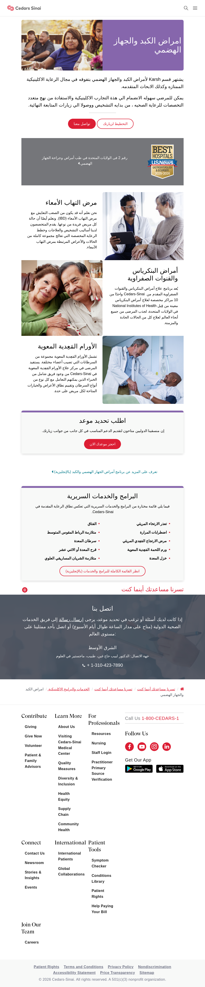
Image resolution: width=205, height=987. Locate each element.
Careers (32, 942)
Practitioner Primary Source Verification (102, 771)
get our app (138, 759)
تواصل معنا (82, 124)
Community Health (68, 827)
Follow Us (136, 733)
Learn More (68, 716)
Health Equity (64, 796)
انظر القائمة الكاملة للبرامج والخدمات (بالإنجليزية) (102, 571)
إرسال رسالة (71, 619)
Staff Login (102, 753)
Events (31, 887)
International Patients (69, 856)
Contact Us (35, 853)
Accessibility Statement (74, 973)
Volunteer (33, 746)
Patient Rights (98, 893)
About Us (66, 727)
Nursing (99, 743)
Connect (31, 842)
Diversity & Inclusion (68, 781)
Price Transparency (117, 973)
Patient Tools (96, 846)
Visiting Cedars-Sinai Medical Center (69, 745)
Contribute (34, 716)
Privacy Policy (121, 967)
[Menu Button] (195, 8)
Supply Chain (64, 811)
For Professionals (103, 719)
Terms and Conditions (83, 967)
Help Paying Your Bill (102, 909)
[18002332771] (152, 718)
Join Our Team (31, 928)
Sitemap (146, 973)
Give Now (33, 736)
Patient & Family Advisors (33, 761)
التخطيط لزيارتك (115, 124)
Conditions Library (102, 878)
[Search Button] (186, 8)
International (70, 842)
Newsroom (34, 863)
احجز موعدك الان (103, 444)
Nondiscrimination (154, 967)
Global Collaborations (69, 871)
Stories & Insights (33, 875)
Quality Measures (66, 766)
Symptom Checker (100, 863)
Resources (101, 734)
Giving (30, 727)
